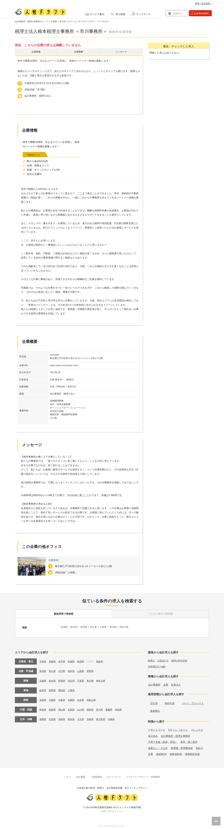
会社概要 (80, 775)
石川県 (63, 669)
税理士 (151, 658)
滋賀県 (43, 698)
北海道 (43, 659)
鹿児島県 (104, 717)
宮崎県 (93, 717)
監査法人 (176, 683)
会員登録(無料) (201, 13)
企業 (165, 683)
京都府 (53, 698)
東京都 (116, 627)
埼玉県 (95, 627)
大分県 (83, 717)
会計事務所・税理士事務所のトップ (31, 21)
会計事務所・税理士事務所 (175, 734)
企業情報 (36, 52)
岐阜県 (43, 688)
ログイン (177, 13)
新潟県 (43, 669)
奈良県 (83, 698)
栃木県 (75, 627)
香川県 (103, 707)
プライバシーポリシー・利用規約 (143, 775)
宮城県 (73, 659)
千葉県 (54, 21)
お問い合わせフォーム (112, 809)
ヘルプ (67, 775)
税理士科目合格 (181, 658)
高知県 (123, 707)
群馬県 (85, 627)
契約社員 (169, 701)
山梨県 (83, 669)
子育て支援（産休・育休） (162, 740)
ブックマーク (143, 14)
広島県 (73, 707)
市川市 (62, 21)
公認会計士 (164, 658)
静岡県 (53, 688)
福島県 (103, 659)
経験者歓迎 (176, 752)
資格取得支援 (192, 752)
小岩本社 (54, 561)
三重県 (73, 688)
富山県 (53, 669)
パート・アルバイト (193, 701)
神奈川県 (128, 627)
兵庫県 (73, 698)
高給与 (199, 746)
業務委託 (155, 709)
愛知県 (63, 688)
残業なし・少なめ (158, 746)
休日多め (153, 734)
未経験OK (161, 752)
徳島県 (93, 707)
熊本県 (73, 717)
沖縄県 (115, 717)
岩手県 (63, 659)
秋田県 (83, 659)
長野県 (93, 669)
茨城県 (64, 627)
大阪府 (63, 698)
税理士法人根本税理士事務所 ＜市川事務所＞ (89, 21)
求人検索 (120, 14)
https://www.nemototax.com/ (64, 366)
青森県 (53, 659)
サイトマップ (114, 775)
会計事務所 (154, 683)
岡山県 (63, 707)
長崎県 (63, 717)
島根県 (53, 707)
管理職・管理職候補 (182, 746)
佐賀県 (53, 717)
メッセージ (121, 52)
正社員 (154, 701)
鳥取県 (43, 707)
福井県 (73, 669)
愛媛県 (113, 707)
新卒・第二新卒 (189, 740)
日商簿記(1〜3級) (157, 664)
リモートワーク (156, 728)
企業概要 (78, 52)
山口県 (83, 707)
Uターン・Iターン (178, 728)
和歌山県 (94, 698)
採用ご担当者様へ (203, 3)
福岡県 (43, 717)
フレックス (197, 728)
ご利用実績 (96, 775)
